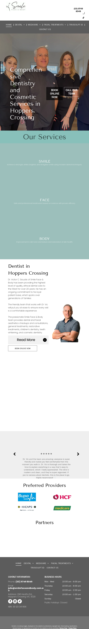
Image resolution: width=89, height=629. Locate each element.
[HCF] (62, 497)
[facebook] (10, 601)
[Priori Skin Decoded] (62, 541)
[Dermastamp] (62, 533)
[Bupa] (26, 497)
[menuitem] (9, 24)
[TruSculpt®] (26, 550)
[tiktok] (20, 601)
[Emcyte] (26, 541)
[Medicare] (62, 508)
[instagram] (15, 601)
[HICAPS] (26, 508)
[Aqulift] (26, 533)
